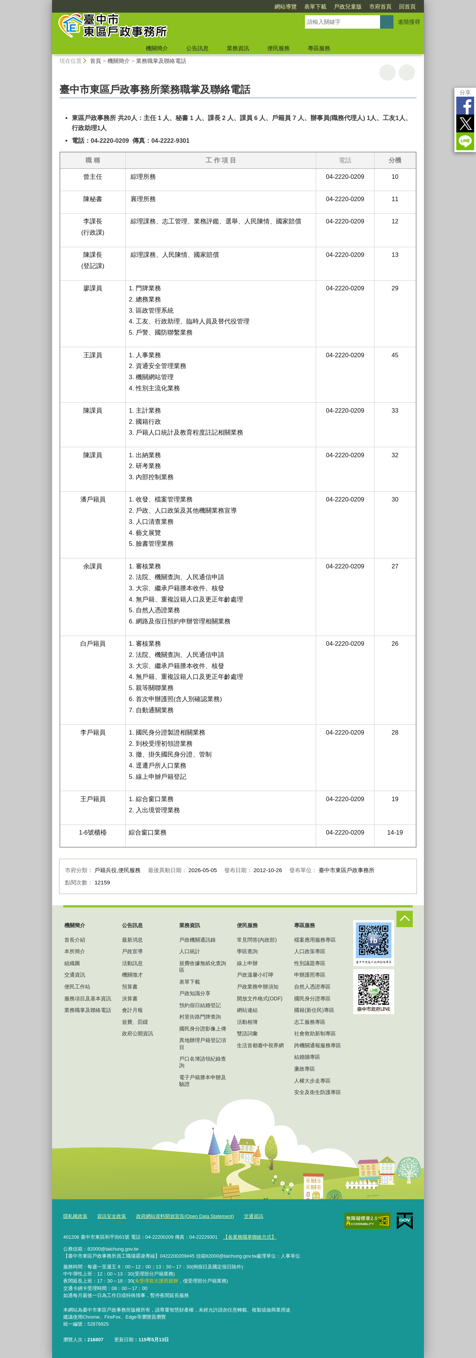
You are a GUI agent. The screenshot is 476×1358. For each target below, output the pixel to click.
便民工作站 (77, 987)
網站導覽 (285, 6)
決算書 (130, 998)
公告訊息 (197, 48)
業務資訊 (238, 48)
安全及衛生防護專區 (317, 1092)
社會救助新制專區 (315, 1033)
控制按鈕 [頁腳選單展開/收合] (404, 919)
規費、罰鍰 (135, 1022)
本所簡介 (74, 951)
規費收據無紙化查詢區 (202, 966)
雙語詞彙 (247, 1033)
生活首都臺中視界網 (260, 1045)
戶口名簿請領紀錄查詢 (202, 1062)
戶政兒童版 (348, 6)
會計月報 (132, 1010)
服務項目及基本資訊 (87, 998)
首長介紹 (74, 940)
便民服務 (278, 48)
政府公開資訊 (137, 1033)
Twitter (465, 123)
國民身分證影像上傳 (202, 1029)
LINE (465, 141)
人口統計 (189, 951)
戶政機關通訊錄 (197, 940)
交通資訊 (74, 975)
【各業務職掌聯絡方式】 (249, 1237)
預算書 (130, 987)
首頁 (95, 61)
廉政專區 (304, 1069)
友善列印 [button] (387, 72)
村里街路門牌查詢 (200, 1017)
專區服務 (319, 48)
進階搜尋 (409, 22)
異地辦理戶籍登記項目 (202, 1043)
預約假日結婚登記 (200, 1005)
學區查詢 (247, 951)
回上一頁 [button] (407, 72)
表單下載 (315, 6)
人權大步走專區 (312, 1081)
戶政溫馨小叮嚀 (255, 975)
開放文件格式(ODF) (260, 998)
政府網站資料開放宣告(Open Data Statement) (185, 1216)
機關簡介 (157, 48)
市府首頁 (380, 6)
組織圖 (72, 963)
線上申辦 (247, 963)
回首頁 (407, 6)
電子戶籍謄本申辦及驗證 (202, 1080)
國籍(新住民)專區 (314, 1010)
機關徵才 (132, 975)
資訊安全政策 (111, 1216)
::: (48, 3)
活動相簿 (247, 1022)
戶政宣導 (132, 951)
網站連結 (247, 1010)
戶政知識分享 (194, 993)
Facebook (465, 105)
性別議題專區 (309, 963)
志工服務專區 (309, 1022)
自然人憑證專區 (312, 987)
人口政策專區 (309, 951)
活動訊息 (132, 963)
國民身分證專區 (312, 998)
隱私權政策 (75, 1216)
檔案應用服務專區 (315, 940)
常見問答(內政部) (257, 940)
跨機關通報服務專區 (317, 1045)
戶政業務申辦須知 (258, 987)
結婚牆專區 (307, 1057)
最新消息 (132, 940)
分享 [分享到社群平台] (465, 92)
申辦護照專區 (309, 975)
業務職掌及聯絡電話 (161, 61)
